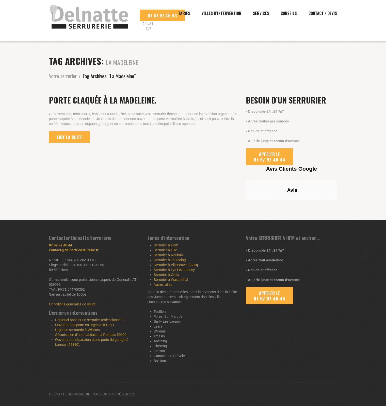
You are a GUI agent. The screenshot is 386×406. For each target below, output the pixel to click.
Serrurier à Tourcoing (170, 260)
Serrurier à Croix (166, 275)
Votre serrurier (63, 76)
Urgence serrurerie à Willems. (78, 330)
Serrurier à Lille (165, 250)
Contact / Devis (322, 13)
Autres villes (163, 284)
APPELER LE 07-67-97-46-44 (269, 157)
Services (261, 13)
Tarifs (184, 13)
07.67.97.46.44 (162, 15)
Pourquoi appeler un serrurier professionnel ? (89, 320)
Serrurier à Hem (166, 245)
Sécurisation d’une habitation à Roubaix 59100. (91, 335)
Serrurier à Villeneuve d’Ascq (176, 265)
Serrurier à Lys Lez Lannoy (174, 270)
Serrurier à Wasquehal (171, 280)
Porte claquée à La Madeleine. (103, 100)
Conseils (289, 13)
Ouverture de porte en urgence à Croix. (85, 325)
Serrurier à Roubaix (168, 255)
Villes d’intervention (221, 13)
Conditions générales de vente (72, 304)
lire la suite (69, 137)
